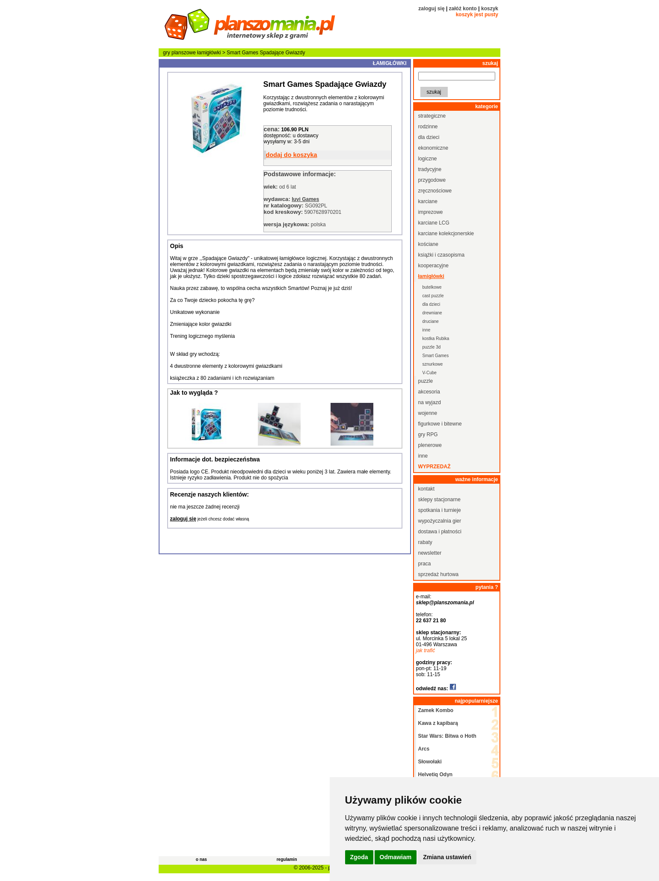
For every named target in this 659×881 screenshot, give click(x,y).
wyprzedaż (434, 467)
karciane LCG (433, 223)
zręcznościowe (435, 191)
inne (427, 330)
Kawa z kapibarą (438, 723)
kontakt (426, 489)
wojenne (427, 413)
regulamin (287, 859)
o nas (201, 859)
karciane (427, 201)
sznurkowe (433, 364)
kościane (428, 244)
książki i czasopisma (441, 255)
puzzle (425, 381)
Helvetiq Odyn (435, 775)
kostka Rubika (436, 338)
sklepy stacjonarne (439, 500)
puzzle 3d (432, 347)
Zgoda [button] (359, 857)
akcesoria (429, 392)
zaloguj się (431, 9)
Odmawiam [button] (396, 857)
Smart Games (436, 355)
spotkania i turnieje (439, 510)
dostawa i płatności (439, 532)
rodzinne (428, 127)
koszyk (489, 9)
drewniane (432, 312)
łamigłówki (209, 53)
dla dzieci (429, 137)
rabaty (425, 542)
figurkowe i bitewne (440, 424)
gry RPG (428, 435)
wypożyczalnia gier (439, 521)
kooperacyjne (433, 266)
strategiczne (432, 116)
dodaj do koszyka (291, 154)
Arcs (424, 749)
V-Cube (430, 372)
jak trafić (425, 650)
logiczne (427, 159)
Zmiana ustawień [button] (447, 857)
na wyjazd (429, 402)
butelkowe (432, 287)
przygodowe (432, 180)
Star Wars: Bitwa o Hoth (447, 736)
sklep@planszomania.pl (445, 603)
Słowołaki (430, 762)
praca (424, 564)
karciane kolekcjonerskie (446, 234)
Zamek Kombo (436, 710)
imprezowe (430, 212)
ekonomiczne (433, 148)
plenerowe (430, 445)
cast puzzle (433, 295)
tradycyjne (430, 169)
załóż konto (463, 9)
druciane (431, 321)
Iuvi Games (305, 199)
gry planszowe (179, 53)
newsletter (430, 553)
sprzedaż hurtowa (438, 574)
